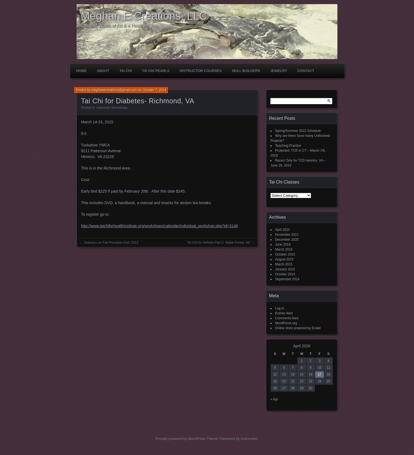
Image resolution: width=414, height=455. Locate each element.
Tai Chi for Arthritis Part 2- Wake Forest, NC (219, 243)
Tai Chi (125, 71)
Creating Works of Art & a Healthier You (119, 25)
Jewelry (278, 71)
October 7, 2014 (154, 90)
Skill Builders (246, 71)
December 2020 (286, 240)
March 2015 (283, 264)
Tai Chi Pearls (155, 71)
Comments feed (286, 318)
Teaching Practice (288, 146)
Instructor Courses (201, 71)
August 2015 (284, 259)
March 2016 (283, 249)
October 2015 (285, 254)
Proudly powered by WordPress (180, 439)
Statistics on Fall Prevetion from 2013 (111, 243)
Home (81, 71)
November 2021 (286, 235)
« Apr (274, 399)
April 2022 (282, 230)
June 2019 (282, 244)
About (103, 71)
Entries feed (284, 313)
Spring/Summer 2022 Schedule (298, 131)
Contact (305, 71)
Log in (279, 308)
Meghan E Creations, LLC (144, 16)
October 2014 (285, 274)
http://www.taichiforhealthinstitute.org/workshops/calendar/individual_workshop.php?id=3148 (159, 226)
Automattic (249, 439)
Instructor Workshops (112, 108)
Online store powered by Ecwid (297, 328)
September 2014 (287, 279)
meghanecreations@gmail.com (114, 90)
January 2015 (285, 269)
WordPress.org (286, 323)
